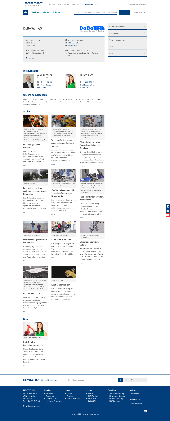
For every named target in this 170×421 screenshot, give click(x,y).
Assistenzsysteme (137, 403)
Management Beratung (117, 396)
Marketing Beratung (116, 399)
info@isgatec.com (34, 406)
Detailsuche (140, 12)
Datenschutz (50, 396)
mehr (25, 165)
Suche (123, 12)
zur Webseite (72, 45)
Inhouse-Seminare (73, 399)
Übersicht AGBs (51, 399)
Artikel (111, 47)
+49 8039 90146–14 (89, 82)
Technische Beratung (116, 394)
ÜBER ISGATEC (143, 4)
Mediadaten (135, 394)
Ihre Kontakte (114, 33)
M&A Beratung (114, 401)
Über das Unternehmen (117, 26)
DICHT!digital (93, 396)
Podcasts (91, 394)
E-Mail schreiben (74, 43)
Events (69, 394)
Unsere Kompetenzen (117, 40)
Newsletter (92, 399)
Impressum (49, 394)
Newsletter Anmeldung (54, 401)
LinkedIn (30, 58)
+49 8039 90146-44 (46, 82)
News (111, 53)
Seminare (70, 396)
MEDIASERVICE (134, 4)
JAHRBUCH (92, 401)
